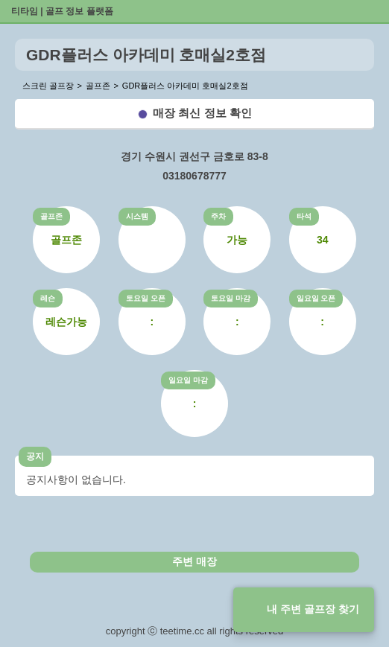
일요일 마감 (188, 380)
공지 (35, 456)
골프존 (51, 216)
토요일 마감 (230, 298)
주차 (218, 216)
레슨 (47, 298)
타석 (304, 216)
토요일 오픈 (145, 298)
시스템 (137, 216)
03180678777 (194, 176)
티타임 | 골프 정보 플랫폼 (62, 11)
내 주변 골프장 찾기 (313, 609)
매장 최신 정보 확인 (202, 112)
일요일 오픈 (316, 298)
